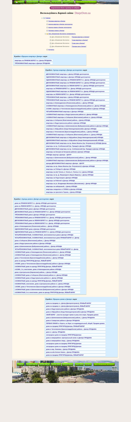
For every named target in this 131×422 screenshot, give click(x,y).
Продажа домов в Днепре (56, 30)
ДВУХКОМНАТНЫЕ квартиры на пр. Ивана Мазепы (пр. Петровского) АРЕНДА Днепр (76, 143)
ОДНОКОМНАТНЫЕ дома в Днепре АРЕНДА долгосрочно (35, 229)
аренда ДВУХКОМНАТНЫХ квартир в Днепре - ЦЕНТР (65, 163)
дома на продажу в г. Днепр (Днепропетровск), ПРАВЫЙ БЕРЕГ (68, 303)
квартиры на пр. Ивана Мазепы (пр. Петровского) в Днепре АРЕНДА (70, 166)
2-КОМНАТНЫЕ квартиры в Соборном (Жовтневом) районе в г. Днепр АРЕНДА (74, 134)
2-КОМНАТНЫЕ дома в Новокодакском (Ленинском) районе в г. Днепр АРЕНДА (43, 255)
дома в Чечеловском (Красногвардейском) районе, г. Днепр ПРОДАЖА (71, 329)
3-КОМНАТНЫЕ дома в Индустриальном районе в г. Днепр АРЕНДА (39, 278)
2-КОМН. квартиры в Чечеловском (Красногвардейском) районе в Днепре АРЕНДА (75, 108)
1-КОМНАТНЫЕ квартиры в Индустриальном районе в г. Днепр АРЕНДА (72, 114)
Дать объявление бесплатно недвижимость (62, 34)
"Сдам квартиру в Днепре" (80, 40)
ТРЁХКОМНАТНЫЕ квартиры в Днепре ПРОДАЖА (32, 63)
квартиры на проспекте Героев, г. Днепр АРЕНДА (63, 192)
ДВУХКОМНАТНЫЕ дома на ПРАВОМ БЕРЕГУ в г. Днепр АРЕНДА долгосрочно (42, 212)
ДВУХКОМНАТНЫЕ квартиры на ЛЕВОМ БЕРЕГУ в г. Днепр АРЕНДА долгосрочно (75, 85)
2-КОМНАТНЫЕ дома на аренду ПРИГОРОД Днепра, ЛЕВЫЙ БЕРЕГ (39, 281)
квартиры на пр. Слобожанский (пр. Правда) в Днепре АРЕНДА (68, 146)
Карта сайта (79, 364)
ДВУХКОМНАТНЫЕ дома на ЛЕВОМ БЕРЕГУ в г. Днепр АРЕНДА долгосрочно (42, 220)
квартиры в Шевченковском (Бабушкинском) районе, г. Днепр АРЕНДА (71, 157)
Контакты (51, 49)
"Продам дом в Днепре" (79, 46)
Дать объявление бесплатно (86, 2)
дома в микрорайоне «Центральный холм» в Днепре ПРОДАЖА (69, 338)
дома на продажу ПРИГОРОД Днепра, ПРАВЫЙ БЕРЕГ (65, 326)
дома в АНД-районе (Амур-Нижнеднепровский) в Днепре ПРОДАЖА (70, 312)
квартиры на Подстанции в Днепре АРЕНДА (62, 178)
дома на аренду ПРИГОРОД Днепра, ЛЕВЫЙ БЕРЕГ (33, 261)
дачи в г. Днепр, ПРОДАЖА (55, 332)
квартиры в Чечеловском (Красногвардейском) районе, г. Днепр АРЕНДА (72, 131)
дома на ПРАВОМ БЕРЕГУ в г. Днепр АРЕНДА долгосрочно (36, 203)
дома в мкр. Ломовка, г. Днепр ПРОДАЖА (60, 349)
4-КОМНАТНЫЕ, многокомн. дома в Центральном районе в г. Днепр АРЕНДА (42, 284)
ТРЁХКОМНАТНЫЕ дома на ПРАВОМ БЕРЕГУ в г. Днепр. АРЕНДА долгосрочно (43, 217)
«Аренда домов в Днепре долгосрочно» (35, 199)
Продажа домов (68, 2)
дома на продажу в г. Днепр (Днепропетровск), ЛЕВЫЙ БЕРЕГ (68, 306)
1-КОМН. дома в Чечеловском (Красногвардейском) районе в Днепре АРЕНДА (42, 286)
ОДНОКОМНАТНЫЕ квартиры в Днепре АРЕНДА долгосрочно (68, 77)
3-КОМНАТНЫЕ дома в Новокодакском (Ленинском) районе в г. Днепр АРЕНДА (43, 252)
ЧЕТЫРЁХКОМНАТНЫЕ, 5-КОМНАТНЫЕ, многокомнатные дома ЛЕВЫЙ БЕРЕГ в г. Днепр (46, 249)
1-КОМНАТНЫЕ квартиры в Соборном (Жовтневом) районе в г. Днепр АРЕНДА (74, 117)
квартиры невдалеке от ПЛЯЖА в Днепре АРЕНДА (64, 189)
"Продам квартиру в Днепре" (80, 37)
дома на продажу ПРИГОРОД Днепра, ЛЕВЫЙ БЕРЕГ (65, 355)
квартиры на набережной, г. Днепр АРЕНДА (61, 186)
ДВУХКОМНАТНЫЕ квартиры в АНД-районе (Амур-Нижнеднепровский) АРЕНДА (74, 137)
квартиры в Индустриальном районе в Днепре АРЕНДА (66, 123)
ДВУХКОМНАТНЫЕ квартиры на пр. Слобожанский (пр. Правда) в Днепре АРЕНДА (75, 149)
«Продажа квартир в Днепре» (32, 56)
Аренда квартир (45, 2)
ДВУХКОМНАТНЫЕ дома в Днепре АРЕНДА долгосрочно (35, 209)
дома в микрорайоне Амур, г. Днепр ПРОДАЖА (63, 340)
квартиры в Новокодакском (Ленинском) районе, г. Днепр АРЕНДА (70, 103)
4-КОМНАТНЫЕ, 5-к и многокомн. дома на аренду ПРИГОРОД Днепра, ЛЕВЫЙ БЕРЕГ (45, 292)
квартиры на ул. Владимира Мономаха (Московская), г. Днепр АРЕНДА (71, 183)
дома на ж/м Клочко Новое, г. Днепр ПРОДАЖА (62, 352)
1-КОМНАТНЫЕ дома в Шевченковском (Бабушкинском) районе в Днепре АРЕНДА (44, 289)
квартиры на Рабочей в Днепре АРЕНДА (60, 180)
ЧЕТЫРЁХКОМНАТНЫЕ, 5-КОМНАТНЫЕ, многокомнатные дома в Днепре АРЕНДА (44, 235)
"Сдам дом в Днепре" (78, 43)
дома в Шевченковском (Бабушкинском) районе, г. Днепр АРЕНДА (38, 246)
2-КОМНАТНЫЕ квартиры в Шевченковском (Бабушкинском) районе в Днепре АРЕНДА (77, 160)
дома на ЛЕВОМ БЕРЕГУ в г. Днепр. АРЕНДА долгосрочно (35, 206)
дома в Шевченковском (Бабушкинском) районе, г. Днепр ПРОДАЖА (70, 317)
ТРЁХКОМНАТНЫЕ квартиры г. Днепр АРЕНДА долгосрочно (67, 97)
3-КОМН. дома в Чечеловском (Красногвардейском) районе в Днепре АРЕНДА (42, 263)
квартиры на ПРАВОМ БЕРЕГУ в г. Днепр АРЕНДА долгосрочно (68, 88)
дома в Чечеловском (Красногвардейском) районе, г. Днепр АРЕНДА (39, 258)
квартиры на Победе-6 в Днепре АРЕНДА (60, 169)
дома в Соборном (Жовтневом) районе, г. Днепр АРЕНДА (35, 240)
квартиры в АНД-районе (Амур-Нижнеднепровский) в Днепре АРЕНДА (71, 129)
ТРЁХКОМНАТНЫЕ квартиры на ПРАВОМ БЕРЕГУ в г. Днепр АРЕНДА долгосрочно (75, 100)
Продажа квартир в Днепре (56, 21)
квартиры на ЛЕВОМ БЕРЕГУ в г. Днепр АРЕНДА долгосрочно (68, 94)
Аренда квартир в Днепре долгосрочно (60, 24)
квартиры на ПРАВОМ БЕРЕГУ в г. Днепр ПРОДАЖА (33, 60)
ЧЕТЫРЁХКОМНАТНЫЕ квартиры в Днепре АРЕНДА (64, 111)
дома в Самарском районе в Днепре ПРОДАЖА (63, 320)
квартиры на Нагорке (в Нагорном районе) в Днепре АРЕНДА (68, 152)
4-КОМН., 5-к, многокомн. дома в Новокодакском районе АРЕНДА (38, 269)
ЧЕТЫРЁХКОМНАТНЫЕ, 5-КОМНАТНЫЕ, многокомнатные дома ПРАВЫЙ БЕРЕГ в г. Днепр (47, 237)
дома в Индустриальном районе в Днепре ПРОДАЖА (65, 309)
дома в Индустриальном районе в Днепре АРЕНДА (33, 243)
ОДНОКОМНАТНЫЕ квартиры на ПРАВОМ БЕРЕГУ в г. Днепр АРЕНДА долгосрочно (75, 80)
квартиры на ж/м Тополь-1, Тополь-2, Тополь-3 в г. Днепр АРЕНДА (69, 172)
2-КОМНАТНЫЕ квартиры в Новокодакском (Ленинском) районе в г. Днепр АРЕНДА (76, 106)
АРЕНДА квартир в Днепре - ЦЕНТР (58, 155)
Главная (21, 2)
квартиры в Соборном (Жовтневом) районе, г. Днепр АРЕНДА (68, 120)
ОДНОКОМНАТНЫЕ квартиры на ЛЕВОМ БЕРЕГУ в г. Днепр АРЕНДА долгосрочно (75, 91)
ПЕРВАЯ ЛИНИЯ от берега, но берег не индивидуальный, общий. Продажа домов (75, 323)
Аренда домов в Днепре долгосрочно (60, 27)
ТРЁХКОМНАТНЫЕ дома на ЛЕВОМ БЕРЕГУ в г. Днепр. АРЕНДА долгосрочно (42, 223)
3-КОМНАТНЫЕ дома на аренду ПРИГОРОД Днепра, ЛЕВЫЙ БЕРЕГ (39, 266)
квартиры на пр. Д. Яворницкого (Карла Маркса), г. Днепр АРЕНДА (69, 175)
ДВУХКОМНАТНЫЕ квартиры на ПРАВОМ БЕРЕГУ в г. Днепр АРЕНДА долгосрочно (75, 83)
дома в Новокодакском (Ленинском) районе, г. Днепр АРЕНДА (37, 226)
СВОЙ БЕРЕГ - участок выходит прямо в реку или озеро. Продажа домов (72, 315)
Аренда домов (56, 2)
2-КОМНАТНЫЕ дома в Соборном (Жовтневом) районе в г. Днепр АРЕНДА (41, 275)
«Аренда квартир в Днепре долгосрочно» (67, 70)
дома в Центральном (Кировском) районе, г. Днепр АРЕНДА (36, 272)
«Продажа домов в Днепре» (62, 299)
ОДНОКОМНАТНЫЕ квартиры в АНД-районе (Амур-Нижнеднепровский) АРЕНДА (75, 140)
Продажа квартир (32, 2)
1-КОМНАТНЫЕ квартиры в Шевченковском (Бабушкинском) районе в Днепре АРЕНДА (77, 126)
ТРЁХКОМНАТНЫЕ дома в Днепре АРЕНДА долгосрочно (35, 214)
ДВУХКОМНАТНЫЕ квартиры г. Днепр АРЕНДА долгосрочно (67, 74)
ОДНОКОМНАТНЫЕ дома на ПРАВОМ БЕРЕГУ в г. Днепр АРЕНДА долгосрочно (43, 232)
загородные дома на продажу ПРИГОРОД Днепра (63, 335)
